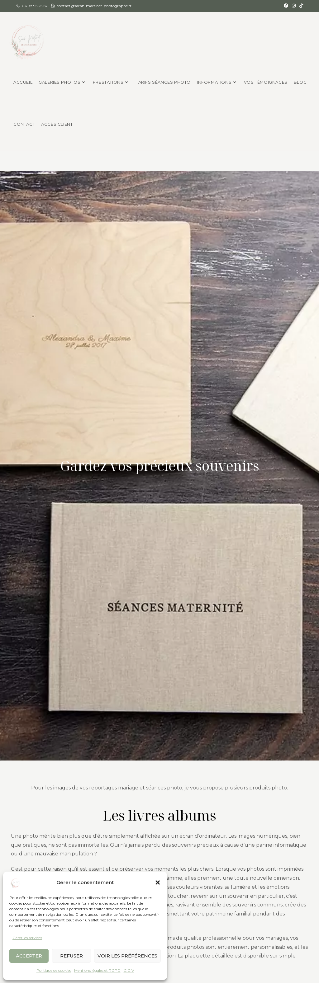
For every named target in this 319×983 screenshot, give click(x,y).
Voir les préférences (127, 956)
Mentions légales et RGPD (97, 970)
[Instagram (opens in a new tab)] (294, 6)
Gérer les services (27, 937)
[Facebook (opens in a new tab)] (286, 6)
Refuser (71, 956)
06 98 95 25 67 (35, 5)
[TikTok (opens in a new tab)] (300, 6)
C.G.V (129, 970)
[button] (158, 882)
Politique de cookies (53, 970)
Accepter (29, 956)
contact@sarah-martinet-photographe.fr (94, 5)
